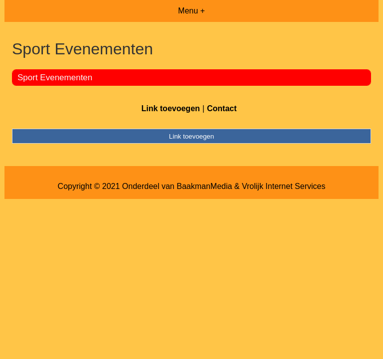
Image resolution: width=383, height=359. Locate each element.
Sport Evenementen (54, 77)
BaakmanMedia (204, 186)
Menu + (191, 10)
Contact (222, 108)
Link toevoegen (170, 108)
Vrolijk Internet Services (283, 186)
